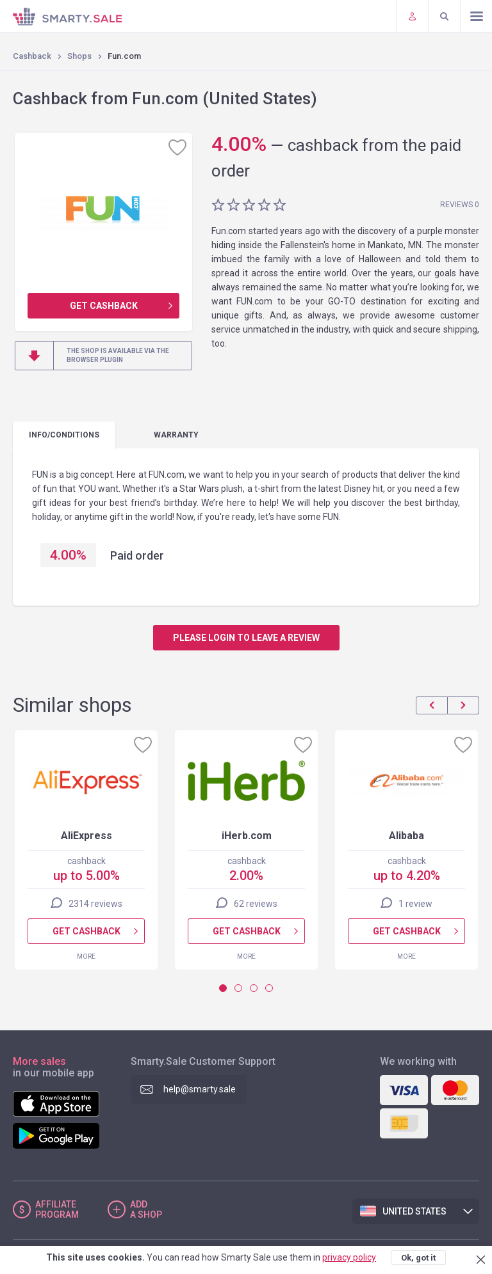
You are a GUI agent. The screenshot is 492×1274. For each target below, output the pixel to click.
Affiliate (57, 1209)
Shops (79, 56)
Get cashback (104, 306)
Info (64, 434)
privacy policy (349, 1257)
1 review (415, 904)
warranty (176, 434)
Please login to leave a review (246, 638)
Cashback (32, 56)
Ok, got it (418, 1257)
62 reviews (255, 904)
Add (146, 1209)
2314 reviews (95, 904)
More (86, 956)
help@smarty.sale (199, 1089)
